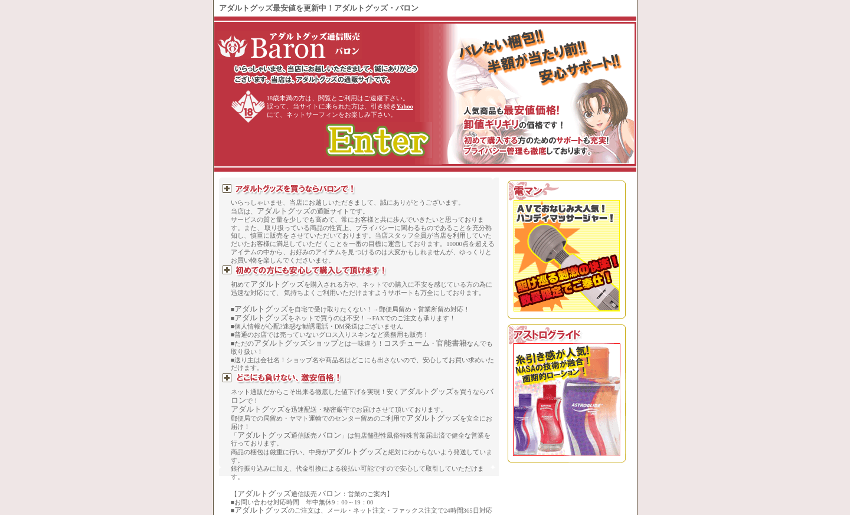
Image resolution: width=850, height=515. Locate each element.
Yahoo (405, 106)
